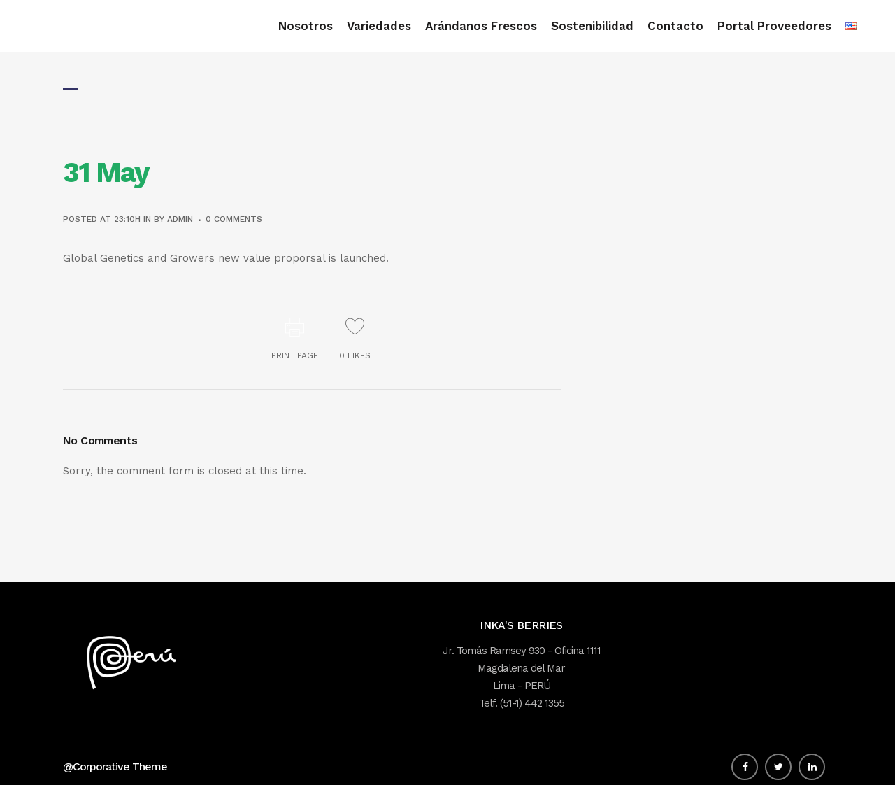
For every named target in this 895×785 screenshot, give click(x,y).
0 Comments (234, 219)
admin (180, 219)
